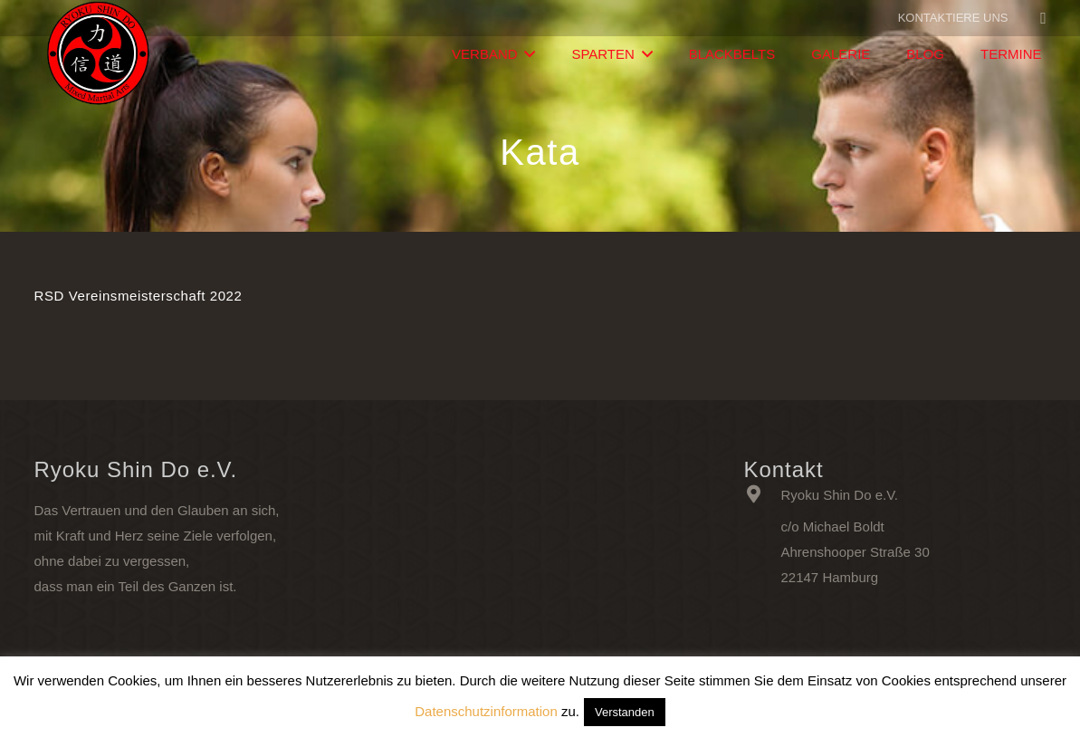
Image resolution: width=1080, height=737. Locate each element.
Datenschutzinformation (486, 711)
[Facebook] (1043, 18)
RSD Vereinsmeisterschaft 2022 (138, 295)
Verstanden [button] (625, 712)
